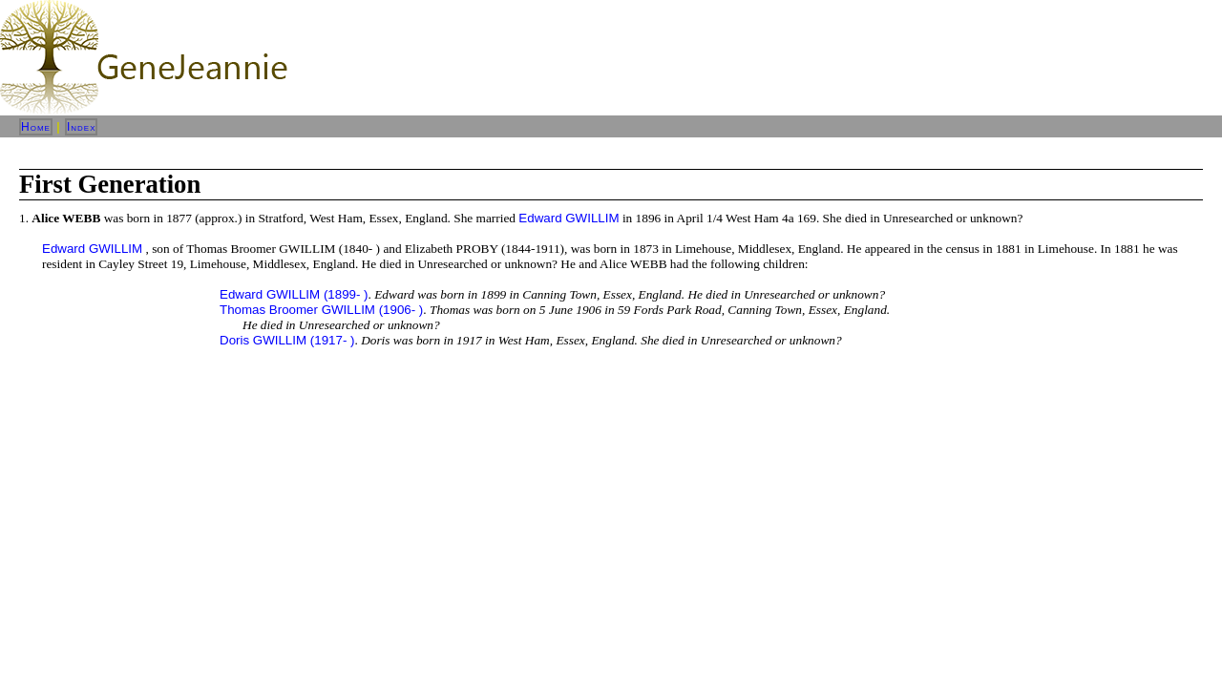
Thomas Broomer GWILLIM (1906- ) (321, 309)
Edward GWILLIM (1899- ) (294, 294)
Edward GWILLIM (568, 218)
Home (36, 127)
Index (81, 127)
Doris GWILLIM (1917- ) (287, 340)
